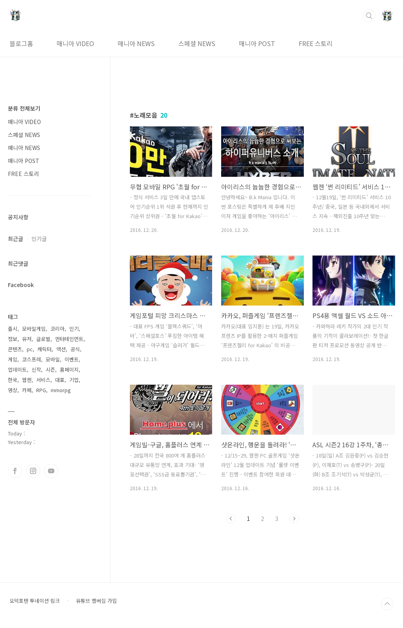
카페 (26, 390)
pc (30, 349)
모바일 (53, 359)
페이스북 (15, 471)
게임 (12, 359)
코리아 (57, 328)
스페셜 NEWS (196, 43)
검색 (369, 16)
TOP (387, 604)
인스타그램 (33, 471)
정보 (12, 339)
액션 (61, 349)
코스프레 (31, 359)
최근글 (15, 239)
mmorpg (61, 390)
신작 (36, 369)
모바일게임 (34, 328)
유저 (26, 339)
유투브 (51, 471)
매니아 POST (257, 43)
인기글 (39, 239)
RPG (41, 390)
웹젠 (26, 379)
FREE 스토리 (316, 43)
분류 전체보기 (24, 108)
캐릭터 (44, 349)
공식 (75, 349)
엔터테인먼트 (69, 339)
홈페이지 (69, 369)
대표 (60, 379)
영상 (12, 390)
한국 (12, 379)
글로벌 (43, 339)
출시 (12, 328)
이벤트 (72, 359)
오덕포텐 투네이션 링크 (34, 601)
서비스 (43, 379)
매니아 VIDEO (75, 43)
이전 (231, 518)
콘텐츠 (15, 349)
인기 (74, 328)
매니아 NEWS (136, 43)
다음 (294, 518)
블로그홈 (21, 43)
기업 (74, 379)
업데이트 (17, 369)
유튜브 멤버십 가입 (96, 601)
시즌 (50, 369)
